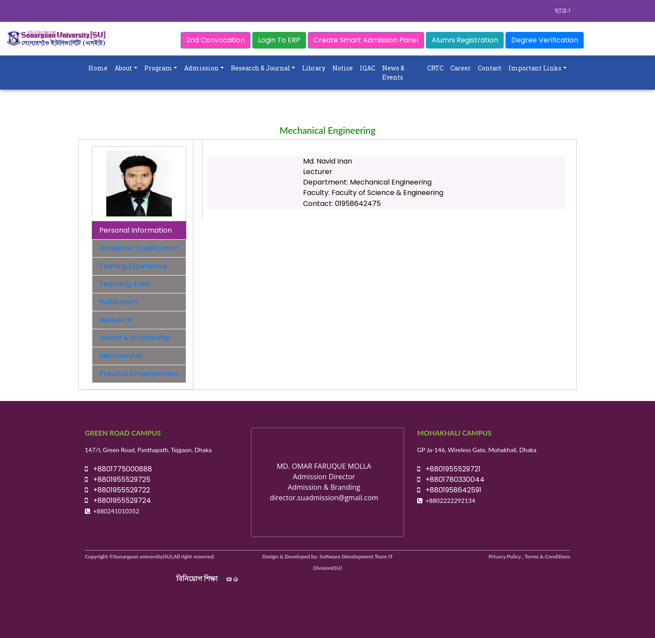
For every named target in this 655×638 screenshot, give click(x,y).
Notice (342, 68)
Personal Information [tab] (135, 230)
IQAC (367, 68)
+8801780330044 (450, 479)
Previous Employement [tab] (139, 374)
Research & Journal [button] (260, 68)
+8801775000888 (118, 469)
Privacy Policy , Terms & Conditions (530, 556)
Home (98, 68)
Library (313, 68)
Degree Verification (544, 40)
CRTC (435, 68)
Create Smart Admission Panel (366, 40)
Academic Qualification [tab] (139, 248)
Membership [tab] (121, 356)
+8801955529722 (117, 490)
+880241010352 (116, 511)
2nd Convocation (215, 40)
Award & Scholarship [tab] (135, 338)
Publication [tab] (118, 302)
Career (460, 68)
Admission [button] (201, 68)
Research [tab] (115, 320)
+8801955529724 (118, 500)
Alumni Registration (465, 40)
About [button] (123, 68)
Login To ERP (279, 40)
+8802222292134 (450, 500)
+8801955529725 (117, 479)
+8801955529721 (449, 469)
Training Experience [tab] (133, 266)
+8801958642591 (449, 490)
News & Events (393, 72)
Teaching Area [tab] (124, 284)
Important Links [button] (535, 68)
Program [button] (158, 68)
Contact (490, 68)
